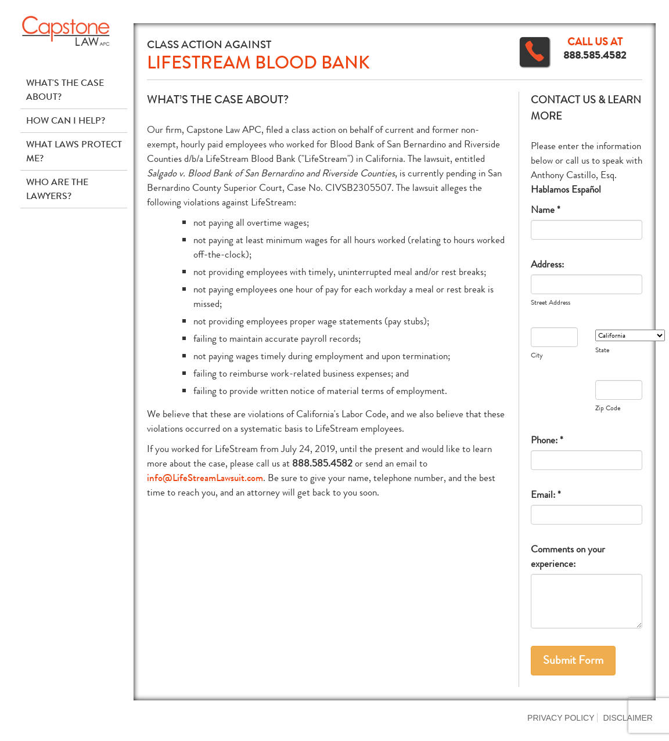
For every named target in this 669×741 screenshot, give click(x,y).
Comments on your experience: (568, 556)
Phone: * (547, 440)
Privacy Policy (560, 717)
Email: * (546, 494)
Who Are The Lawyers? (57, 189)
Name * (545, 210)
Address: (547, 264)
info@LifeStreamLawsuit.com (205, 478)
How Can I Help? (65, 120)
